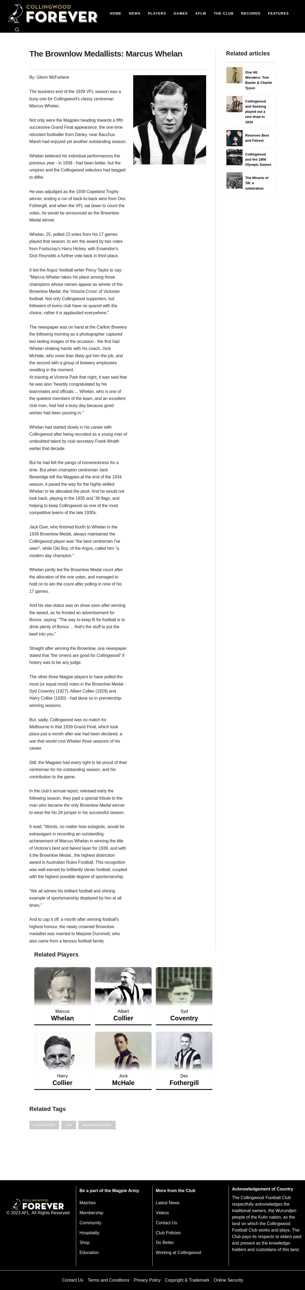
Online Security (228, 1280)
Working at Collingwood (178, 1252)
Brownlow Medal (97, 1125)
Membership (91, 1212)
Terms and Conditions (108, 1280)
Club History (44, 1125)
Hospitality (89, 1233)
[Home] (115, 13)
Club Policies (168, 1233)
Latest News (168, 1202)
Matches (87, 1202)
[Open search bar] (17, 29)
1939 (68, 1125)
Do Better (165, 1242)
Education (89, 1252)
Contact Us (166, 1222)
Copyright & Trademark (187, 1280)
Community (90, 1222)
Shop (84, 1242)
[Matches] (180, 13)
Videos (162, 1212)
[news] (134, 13)
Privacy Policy (147, 1280)
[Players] (157, 13)
